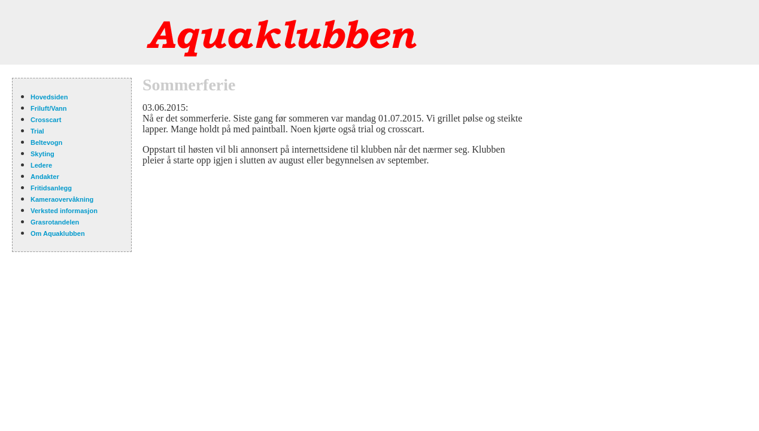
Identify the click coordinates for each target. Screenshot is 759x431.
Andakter (45, 176)
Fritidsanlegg (51, 188)
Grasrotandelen (55, 222)
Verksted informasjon (64, 210)
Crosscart (46, 119)
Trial (37, 131)
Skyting (42, 153)
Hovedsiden (49, 97)
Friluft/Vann (49, 108)
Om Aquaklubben (58, 233)
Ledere (41, 165)
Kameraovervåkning (62, 199)
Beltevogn (46, 142)
